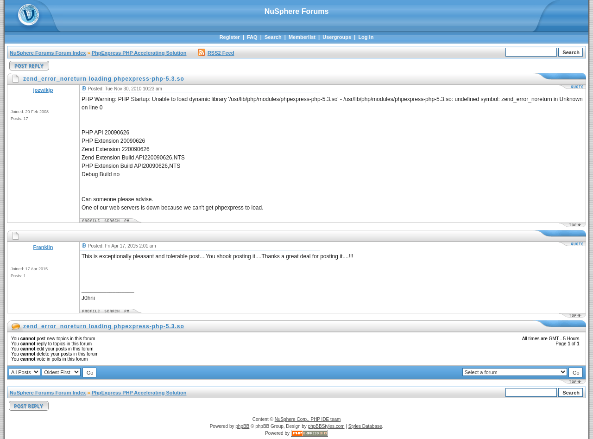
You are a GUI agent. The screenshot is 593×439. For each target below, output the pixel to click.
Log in (365, 37)
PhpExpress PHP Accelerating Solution (139, 53)
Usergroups (336, 37)
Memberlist (302, 37)
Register (230, 37)
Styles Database (365, 426)
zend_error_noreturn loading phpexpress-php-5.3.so (103, 326)
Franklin (43, 247)
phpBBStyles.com (326, 426)
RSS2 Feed (216, 53)
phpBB (242, 426)
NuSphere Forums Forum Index (48, 53)
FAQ (252, 37)
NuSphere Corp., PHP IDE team (308, 419)
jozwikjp (43, 90)
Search (273, 37)
